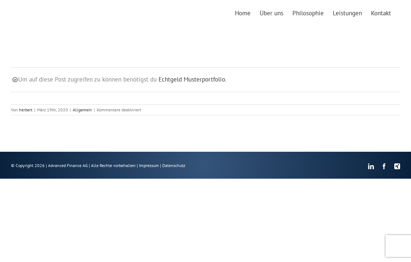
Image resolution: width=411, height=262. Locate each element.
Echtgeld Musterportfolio (192, 79)
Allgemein (82, 109)
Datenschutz (173, 165)
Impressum (149, 165)
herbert (25, 109)
